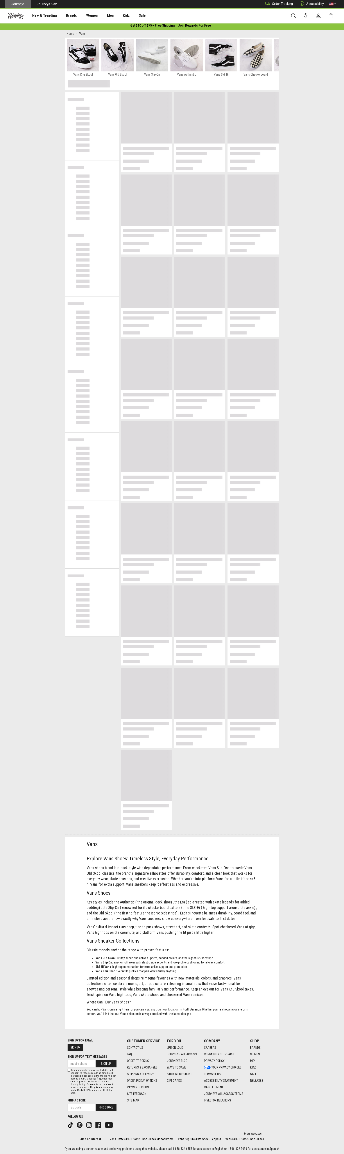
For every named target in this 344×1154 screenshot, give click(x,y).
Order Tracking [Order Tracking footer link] (138, 1061)
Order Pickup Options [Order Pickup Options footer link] (142, 1080)
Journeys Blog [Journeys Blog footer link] (177, 1061)
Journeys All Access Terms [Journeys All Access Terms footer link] (223, 1094)
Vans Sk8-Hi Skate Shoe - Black (244, 1139)
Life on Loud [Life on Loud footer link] (175, 1047)
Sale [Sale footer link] (253, 1074)
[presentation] (40, 15)
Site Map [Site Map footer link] (133, 1100)
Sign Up (75, 1047)
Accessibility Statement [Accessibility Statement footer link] (221, 1080)
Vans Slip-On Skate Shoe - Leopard (199, 1139)
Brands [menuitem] (64, 15)
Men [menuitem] (98, 15)
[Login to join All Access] (152, 26)
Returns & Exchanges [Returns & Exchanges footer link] (142, 1067)
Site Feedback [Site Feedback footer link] (136, 1094)
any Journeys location (165, 1010)
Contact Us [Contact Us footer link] (135, 1047)
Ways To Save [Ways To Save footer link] (176, 1067)
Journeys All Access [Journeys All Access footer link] (182, 1054)
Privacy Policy (77, 1084)
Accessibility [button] (310, 4)
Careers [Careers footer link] (210, 1047)
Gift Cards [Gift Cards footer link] (174, 1080)
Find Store (106, 1107)
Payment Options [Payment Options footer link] (138, 1087)
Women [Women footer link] (255, 1054)
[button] (332, 4)
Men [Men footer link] (253, 1061)
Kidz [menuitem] (112, 15)
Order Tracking (278, 4)
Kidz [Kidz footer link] (253, 1067)
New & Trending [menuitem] (40, 15)
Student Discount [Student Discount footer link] (179, 1074)
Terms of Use (98, 1081)
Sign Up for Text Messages (87, 1056)
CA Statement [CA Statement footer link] (213, 1087)
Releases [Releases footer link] (256, 1080)
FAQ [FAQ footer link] (129, 1054)
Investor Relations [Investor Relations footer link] (217, 1100)
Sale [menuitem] (127, 15)
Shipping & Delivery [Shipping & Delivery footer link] (140, 1074)
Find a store (77, 1100)
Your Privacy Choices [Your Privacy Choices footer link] (223, 1067)
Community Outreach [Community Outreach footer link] (219, 1054)
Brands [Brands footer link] (255, 1047)
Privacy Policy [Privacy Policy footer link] (214, 1061)
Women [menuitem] (82, 15)
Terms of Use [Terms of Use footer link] (213, 1074)
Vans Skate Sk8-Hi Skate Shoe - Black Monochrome (142, 1139)
